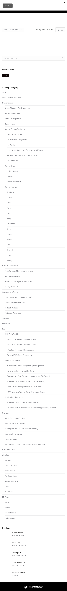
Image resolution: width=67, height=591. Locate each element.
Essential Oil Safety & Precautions (19, 355)
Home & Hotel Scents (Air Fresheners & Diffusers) (25, 150)
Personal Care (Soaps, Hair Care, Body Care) (23, 155)
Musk (9, 245)
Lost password (10, 518)
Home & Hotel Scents (12, 113)
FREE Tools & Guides (12, 334)
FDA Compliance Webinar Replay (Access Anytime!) (26, 392)
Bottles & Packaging (12, 308)
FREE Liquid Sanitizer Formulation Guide (21, 345)
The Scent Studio (11, 476)
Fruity (9, 218)
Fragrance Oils (7, 103)
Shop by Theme (10, 166)
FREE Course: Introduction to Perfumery (21, 339)
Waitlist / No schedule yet (14, 397)
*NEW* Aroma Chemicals (11, 98)
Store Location (10, 471)
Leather (10, 234)
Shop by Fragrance (11, 187)
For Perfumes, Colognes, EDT (17, 140)
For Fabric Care (12, 161)
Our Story (8, 460)
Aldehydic (10, 192)
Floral (9, 208)
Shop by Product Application (15, 129)
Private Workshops (11, 439)
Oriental (10, 250)
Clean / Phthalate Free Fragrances (17, 108)
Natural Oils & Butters (10, 266)
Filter (5, 75)
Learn (4, 329)
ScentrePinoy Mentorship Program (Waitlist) (23, 402)
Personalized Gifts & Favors (15, 423)
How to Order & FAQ (12, 481)
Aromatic (10, 197)
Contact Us (9, 492)
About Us (5, 455)
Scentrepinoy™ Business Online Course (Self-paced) (26, 381)
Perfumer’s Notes (8, 450)
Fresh (9, 213)
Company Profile (11, 465)
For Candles (11, 145)
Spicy (9, 255)
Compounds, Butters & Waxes (15, 303)
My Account (6, 497)
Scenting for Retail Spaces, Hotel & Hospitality (21, 429)
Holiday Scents (12, 171)
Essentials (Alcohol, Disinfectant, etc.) (18, 297)
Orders (7, 508)
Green (9, 229)
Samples (5, 318)
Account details (10, 513)
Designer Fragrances (14, 134)
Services (5, 413)
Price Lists (6, 324)
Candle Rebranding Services (15, 418)
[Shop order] (13, 30)
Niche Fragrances (11, 124)
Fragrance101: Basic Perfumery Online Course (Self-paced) (28, 376)
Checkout (8, 502)
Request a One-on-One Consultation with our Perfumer (25, 444)
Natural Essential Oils (12, 276)
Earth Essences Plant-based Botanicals (19, 271)
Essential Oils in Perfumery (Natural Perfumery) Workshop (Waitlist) (31, 408)
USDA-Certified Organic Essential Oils (18, 282)
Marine (9, 239)
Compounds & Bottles (10, 292)
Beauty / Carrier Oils (12, 287)
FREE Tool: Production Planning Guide (20, 350)
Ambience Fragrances (13, 119)
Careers (7, 487)
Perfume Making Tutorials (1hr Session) (21, 371)
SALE (4, 92)
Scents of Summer (14, 182)
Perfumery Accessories (13, 313)
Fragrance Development (13, 434)
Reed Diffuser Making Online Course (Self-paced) (25, 387)
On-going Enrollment (12, 360)
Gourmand (11, 224)
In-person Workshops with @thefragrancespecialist (25, 366)
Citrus (9, 203)
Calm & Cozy (11, 176)
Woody (9, 261)
